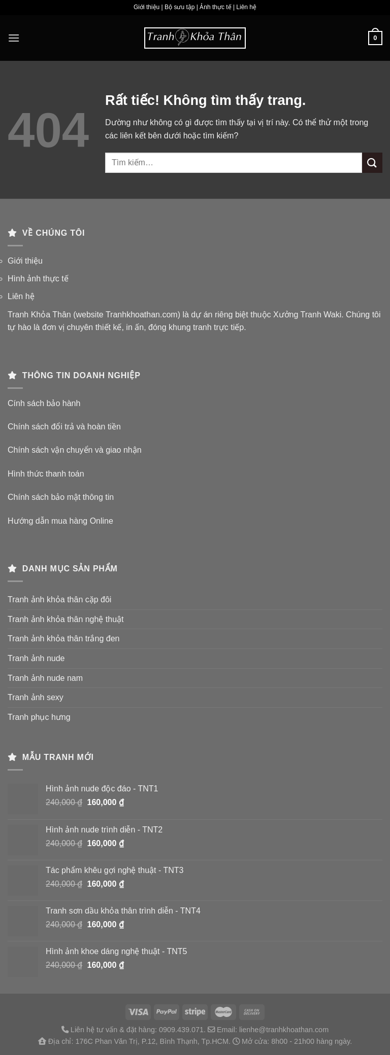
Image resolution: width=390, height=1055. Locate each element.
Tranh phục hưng (39, 717)
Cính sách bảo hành (44, 403)
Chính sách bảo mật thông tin (61, 497)
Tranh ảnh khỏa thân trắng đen (63, 638)
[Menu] (14, 37)
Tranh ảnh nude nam (45, 678)
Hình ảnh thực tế (38, 278)
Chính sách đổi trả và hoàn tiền (64, 426)
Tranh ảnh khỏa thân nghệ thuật (66, 619)
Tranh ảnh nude (36, 658)
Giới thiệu (25, 261)
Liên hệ (21, 296)
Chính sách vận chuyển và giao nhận (75, 450)
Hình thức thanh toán (46, 473)
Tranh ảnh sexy (35, 697)
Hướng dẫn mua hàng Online (60, 521)
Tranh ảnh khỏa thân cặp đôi (59, 599)
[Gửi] (372, 162)
